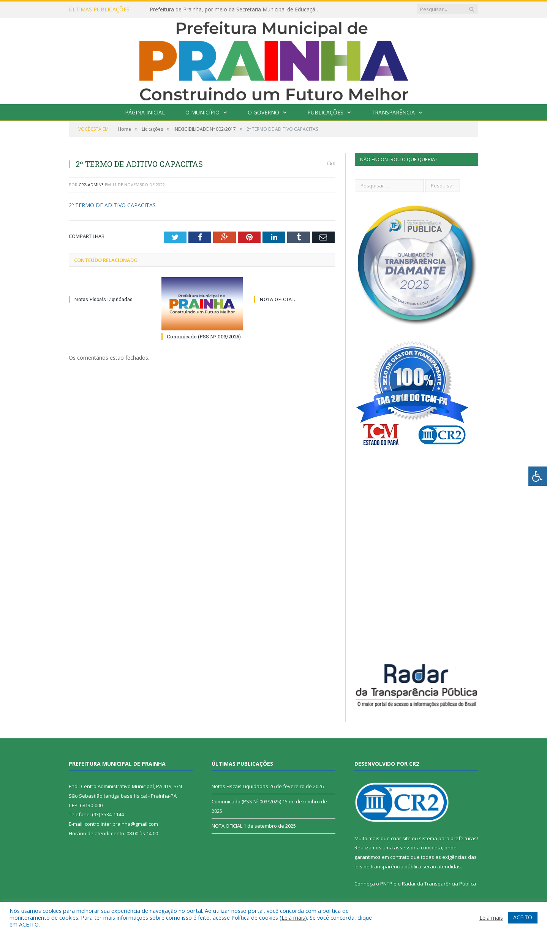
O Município (202, 112)
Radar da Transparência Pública (439, 883)
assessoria (407, 847)
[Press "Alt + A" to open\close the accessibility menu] (537, 476)
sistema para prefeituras (448, 838)
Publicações (325, 112)
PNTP (386, 883)
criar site (401, 838)
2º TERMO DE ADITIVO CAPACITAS (112, 205)
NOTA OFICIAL (277, 299)
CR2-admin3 (91, 184)
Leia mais (293, 917)
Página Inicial (145, 112)
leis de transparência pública (387, 866)
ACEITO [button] (522, 917)
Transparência (393, 112)
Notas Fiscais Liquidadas (103, 299)
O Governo (263, 112)
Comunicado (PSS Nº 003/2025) (204, 336)
